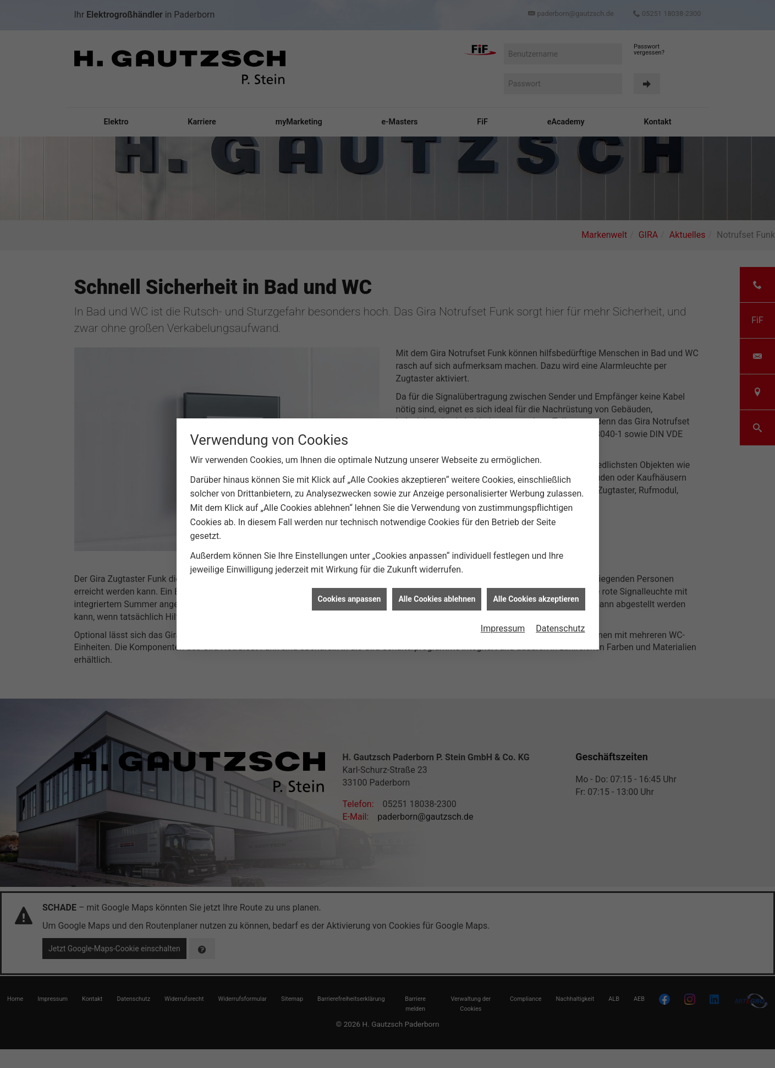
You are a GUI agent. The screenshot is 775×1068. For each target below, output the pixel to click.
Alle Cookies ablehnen (436, 595)
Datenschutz (560, 625)
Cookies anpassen (349, 595)
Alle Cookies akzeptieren (536, 595)
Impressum (503, 625)
